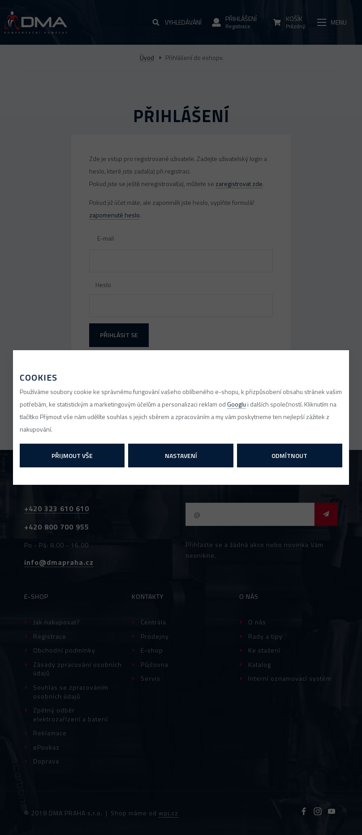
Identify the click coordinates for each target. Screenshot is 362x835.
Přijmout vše (72, 455)
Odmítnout (289, 455)
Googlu (236, 404)
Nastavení (181, 455)
